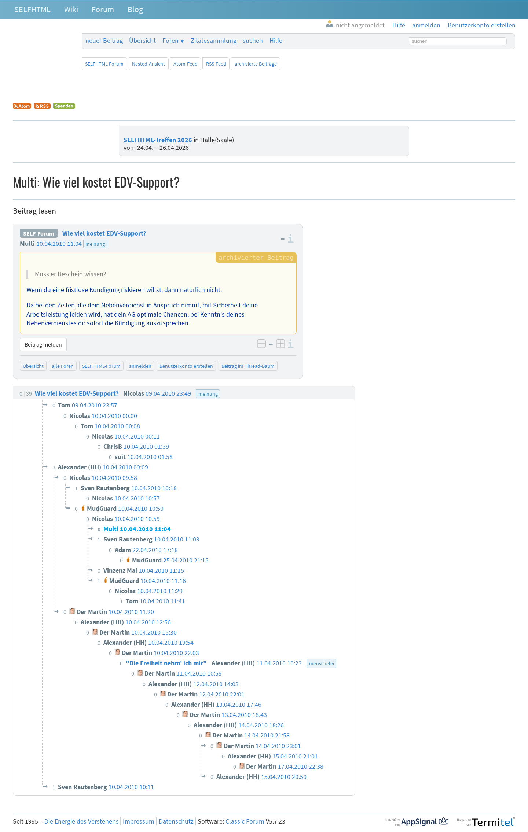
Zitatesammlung (213, 41)
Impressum (138, 821)
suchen (253, 41)
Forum (103, 9)
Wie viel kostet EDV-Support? (104, 233)
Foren (170, 41)
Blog (135, 9)
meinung (95, 244)
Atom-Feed (185, 63)
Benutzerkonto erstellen (186, 366)
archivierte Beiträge (256, 63)
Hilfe (276, 41)
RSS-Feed (216, 63)
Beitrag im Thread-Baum (248, 366)
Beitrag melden (43, 344)
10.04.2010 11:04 (59, 244)
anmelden (140, 366)
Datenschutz (176, 821)
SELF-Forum (38, 233)
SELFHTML (32, 9)
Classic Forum (244, 821)
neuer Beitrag (104, 41)
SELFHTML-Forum (104, 63)
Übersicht (142, 41)
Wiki (71, 9)
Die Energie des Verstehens (81, 821)
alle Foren (63, 366)
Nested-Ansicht (148, 63)
